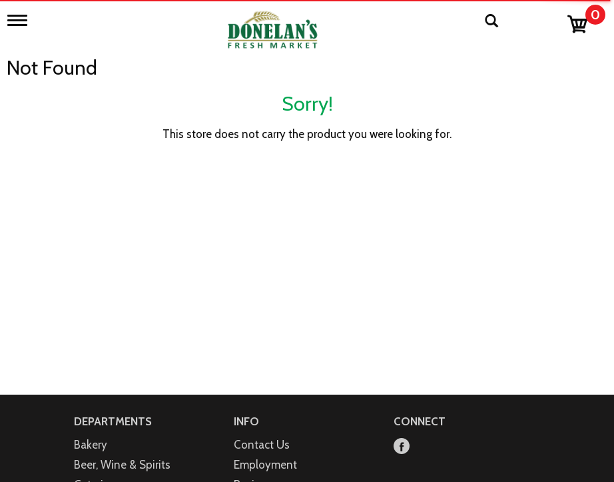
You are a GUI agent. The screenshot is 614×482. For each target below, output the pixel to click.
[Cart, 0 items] (585, 21)
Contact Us (262, 444)
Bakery (90, 444)
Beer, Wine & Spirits (122, 464)
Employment (265, 464)
